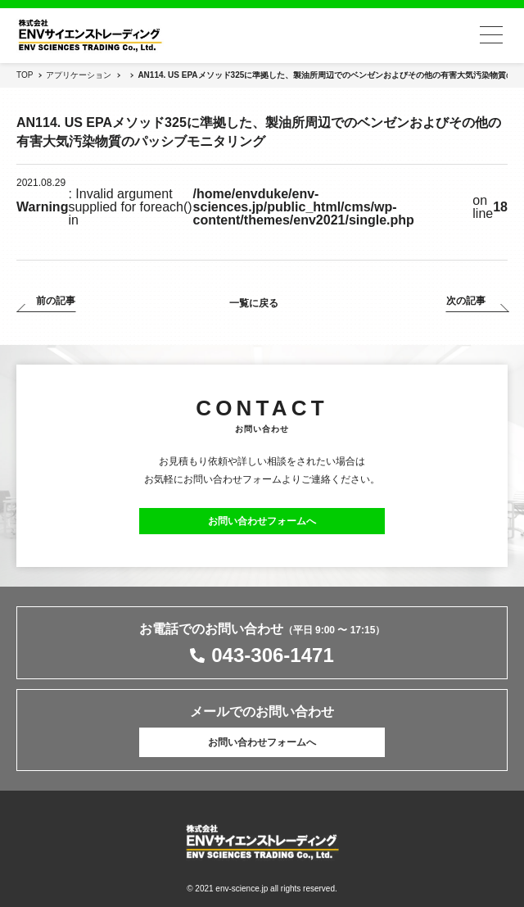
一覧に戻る (253, 303)
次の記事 (466, 301)
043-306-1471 (272, 655)
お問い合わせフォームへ (262, 521)
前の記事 (55, 301)
